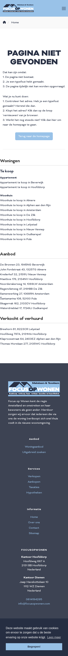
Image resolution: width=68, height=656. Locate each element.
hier (54, 120)
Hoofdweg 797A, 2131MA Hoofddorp (23, 334)
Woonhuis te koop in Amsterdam (20, 210)
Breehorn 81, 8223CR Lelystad (20, 329)
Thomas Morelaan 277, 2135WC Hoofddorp (27, 343)
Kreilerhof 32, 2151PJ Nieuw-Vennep (23, 274)
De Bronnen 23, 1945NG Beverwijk (22, 264)
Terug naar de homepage (34, 136)
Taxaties (34, 487)
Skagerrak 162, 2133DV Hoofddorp (22, 303)
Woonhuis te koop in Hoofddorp (20, 219)
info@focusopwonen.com (34, 603)
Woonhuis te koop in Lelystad (18, 224)
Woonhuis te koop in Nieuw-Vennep (22, 229)
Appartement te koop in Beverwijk (21, 182)
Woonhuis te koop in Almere (17, 200)
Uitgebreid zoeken (34, 452)
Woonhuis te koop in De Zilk (17, 215)
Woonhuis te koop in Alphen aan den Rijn (25, 205)
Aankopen (34, 481)
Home (34, 517)
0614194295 (34, 599)
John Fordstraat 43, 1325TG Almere (23, 269)
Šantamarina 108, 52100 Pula (18, 298)
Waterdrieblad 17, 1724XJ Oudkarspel (24, 308)
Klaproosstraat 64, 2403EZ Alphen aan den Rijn (30, 338)
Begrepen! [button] (34, 646)
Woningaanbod (34, 446)
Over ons (34, 522)
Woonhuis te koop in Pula (16, 239)
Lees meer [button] (54, 637)
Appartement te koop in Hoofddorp (22, 187)
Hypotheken (34, 492)
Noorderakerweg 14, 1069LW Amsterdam (26, 284)
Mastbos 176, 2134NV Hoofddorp (21, 279)
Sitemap (34, 533)
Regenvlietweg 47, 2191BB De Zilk (21, 288)
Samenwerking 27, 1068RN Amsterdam (24, 293)
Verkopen (34, 476)
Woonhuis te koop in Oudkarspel (20, 234)
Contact (34, 527)
